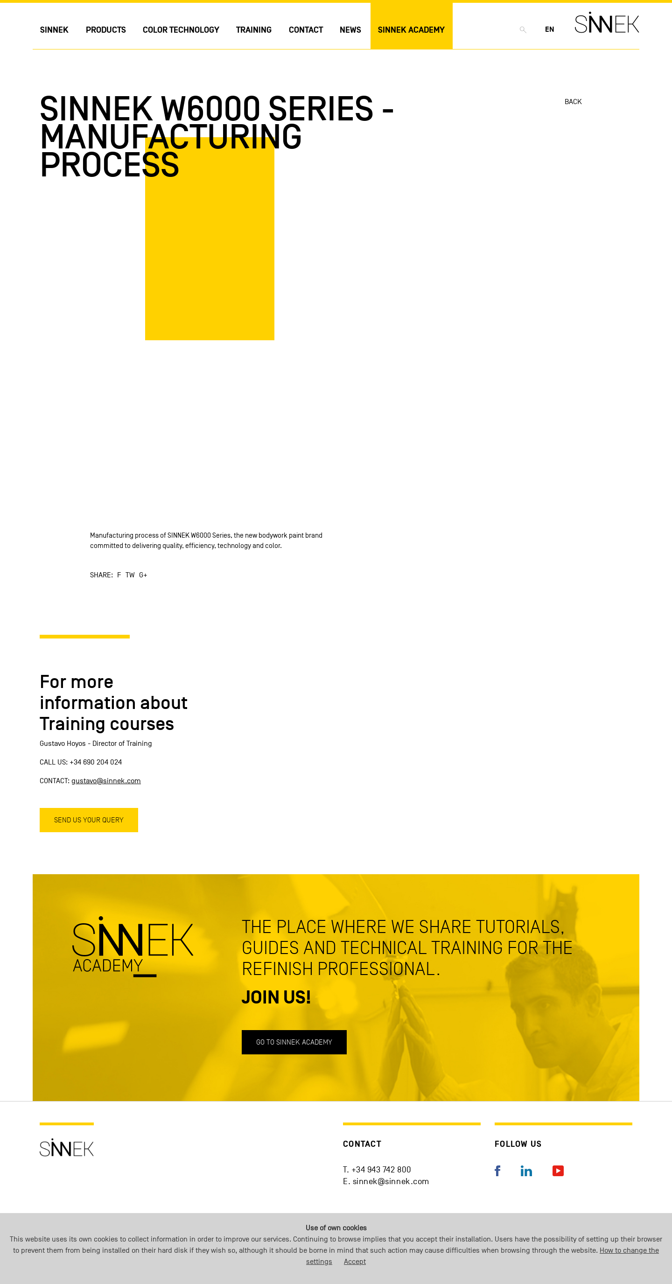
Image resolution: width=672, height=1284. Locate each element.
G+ (143, 575)
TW (130, 575)
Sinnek (54, 30)
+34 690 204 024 (96, 762)
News (350, 30)
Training (254, 30)
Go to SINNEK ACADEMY (294, 1042)
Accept (355, 1261)
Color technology (181, 30)
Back (573, 102)
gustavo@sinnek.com (106, 781)
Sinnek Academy (411, 30)
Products (106, 30)
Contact (306, 30)
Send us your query (89, 820)
